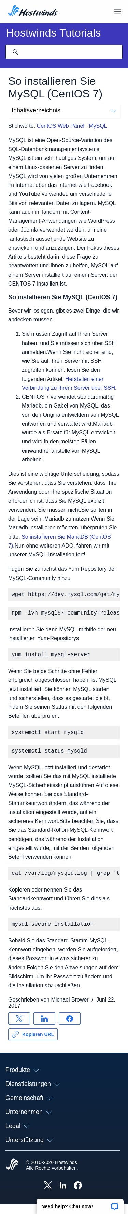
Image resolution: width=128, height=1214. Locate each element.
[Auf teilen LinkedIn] (44, 1028)
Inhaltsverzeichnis (64, 110)
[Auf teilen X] (19, 1028)
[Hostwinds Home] (12, 1174)
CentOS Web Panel (60, 126)
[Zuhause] (33, 11)
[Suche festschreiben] (15, 52)
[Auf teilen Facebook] (70, 1028)
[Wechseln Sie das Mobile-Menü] (117, 11)
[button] (80, 1204)
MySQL (98, 126)
